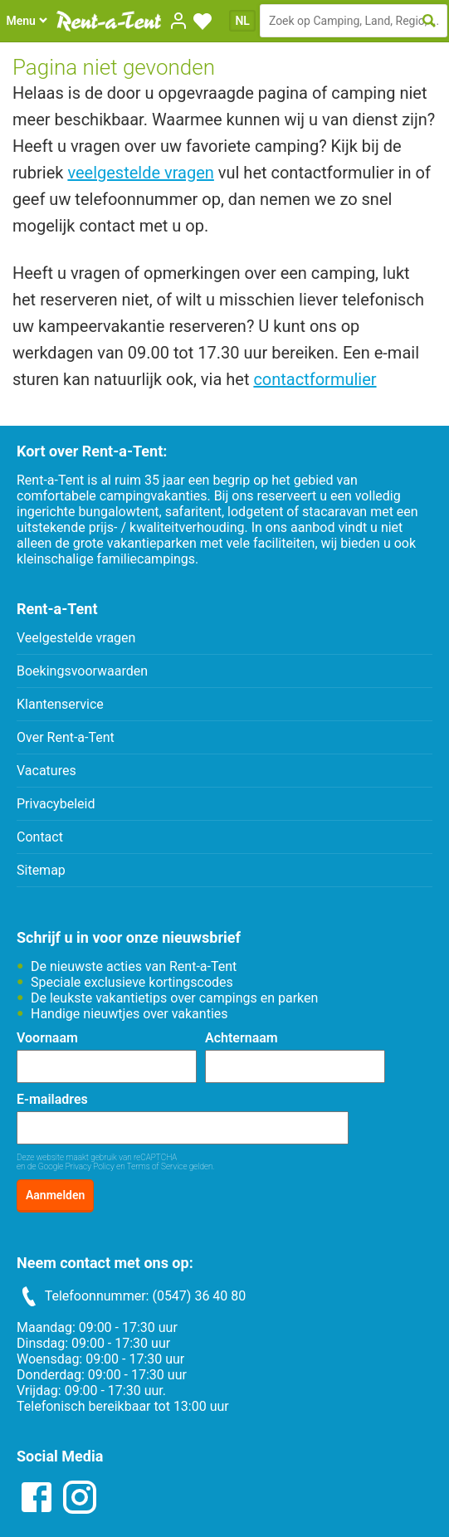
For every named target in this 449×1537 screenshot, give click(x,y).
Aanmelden (55, 1195)
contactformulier (314, 379)
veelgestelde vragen (140, 173)
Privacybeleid (56, 804)
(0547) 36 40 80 (199, 1296)
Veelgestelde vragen (76, 638)
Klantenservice (60, 704)
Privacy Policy (90, 1166)
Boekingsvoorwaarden (82, 671)
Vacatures (46, 770)
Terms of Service (157, 1166)
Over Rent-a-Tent (66, 737)
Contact (40, 837)
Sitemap (41, 870)
